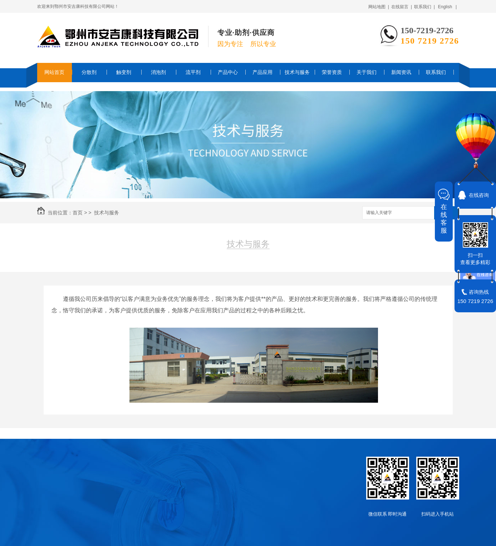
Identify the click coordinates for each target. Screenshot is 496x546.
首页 (78, 212)
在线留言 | (401, 6)
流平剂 (193, 72)
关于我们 (367, 72)
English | (447, 6)
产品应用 (262, 72)
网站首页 (54, 72)
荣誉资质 (332, 72)
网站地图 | (378, 6)
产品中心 (228, 72)
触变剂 (123, 72)
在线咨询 (479, 195)
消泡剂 (158, 72)
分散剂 (89, 72)
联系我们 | (424, 6)
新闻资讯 (401, 72)
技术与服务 (297, 72)
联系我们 (436, 72)
